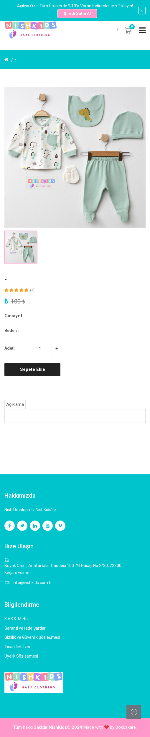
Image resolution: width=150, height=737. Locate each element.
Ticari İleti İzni (17, 646)
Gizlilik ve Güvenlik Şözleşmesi (32, 637)
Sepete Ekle (32, 369)
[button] (139, 247)
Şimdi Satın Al (77, 13)
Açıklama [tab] (15, 404)
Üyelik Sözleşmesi (21, 656)
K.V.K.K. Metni (16, 618)
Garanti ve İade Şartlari (25, 628)
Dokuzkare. (126, 727)
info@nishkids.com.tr (32, 582)
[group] (75, 157)
